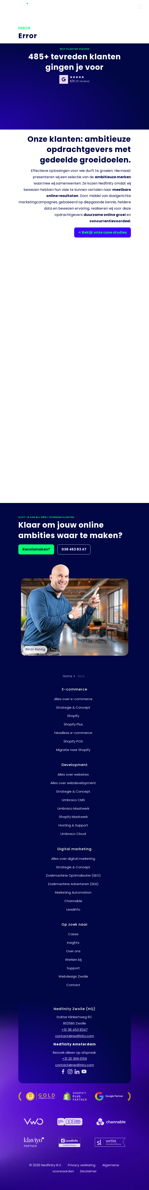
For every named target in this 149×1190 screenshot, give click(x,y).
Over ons (73, 951)
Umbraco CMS (73, 800)
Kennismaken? (36, 549)
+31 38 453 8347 (75, 1029)
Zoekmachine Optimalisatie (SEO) (73, 875)
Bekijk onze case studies (102, 232)
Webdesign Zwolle (73, 976)
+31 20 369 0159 (74, 1058)
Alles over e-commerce (73, 699)
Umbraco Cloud (73, 833)
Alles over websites (73, 774)
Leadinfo (73, 909)
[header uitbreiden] (140, 6)
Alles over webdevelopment (73, 783)
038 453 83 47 (74, 549)
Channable (73, 901)
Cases (73, 934)
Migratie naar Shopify (73, 749)
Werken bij (73, 959)
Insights (73, 942)
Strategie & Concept (73, 707)
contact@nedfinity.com (74, 1036)
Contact (73, 985)
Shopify (73, 715)
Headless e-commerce (73, 732)
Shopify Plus (73, 724)
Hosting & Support (73, 825)
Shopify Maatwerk (73, 816)
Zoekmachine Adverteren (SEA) (73, 884)
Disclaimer (88, 1171)
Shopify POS (73, 741)
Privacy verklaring (81, 1165)
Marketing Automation (73, 892)
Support (73, 968)
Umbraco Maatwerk (73, 808)
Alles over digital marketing (73, 858)
